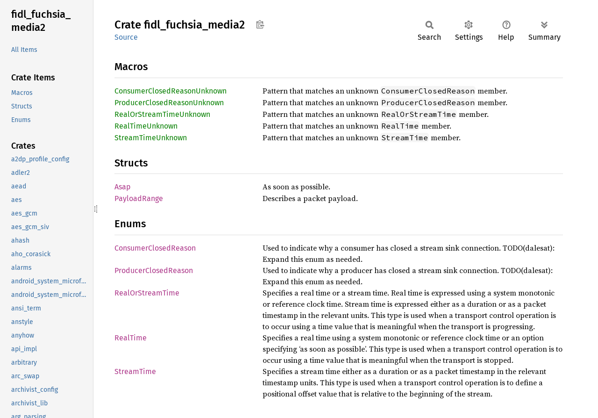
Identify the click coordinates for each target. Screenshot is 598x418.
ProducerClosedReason (153, 270)
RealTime (130, 337)
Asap (122, 186)
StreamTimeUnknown (150, 137)
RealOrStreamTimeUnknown (162, 114)
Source (126, 37)
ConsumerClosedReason (155, 248)
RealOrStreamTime (146, 292)
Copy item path (260, 24)
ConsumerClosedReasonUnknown (170, 90)
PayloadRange (138, 198)
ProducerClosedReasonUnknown (169, 102)
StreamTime (135, 371)
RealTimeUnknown (146, 126)
